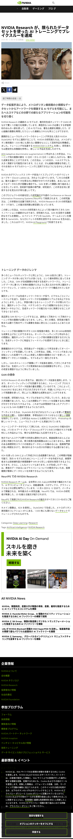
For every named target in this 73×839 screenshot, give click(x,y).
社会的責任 (6, 694)
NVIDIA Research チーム (12, 482)
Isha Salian (30, 39)
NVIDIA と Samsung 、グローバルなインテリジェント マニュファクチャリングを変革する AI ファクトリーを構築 (36, 637)
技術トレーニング (9, 747)
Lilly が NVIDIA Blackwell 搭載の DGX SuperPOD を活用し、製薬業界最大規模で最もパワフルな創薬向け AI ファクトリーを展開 (36, 630)
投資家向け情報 (8, 690)
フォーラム (6, 714)
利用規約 (29, 800)
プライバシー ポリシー (19, 806)
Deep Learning (20, 523)
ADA (3, 154)
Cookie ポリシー (33, 793)
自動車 (25, 8)
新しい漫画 (65, 415)
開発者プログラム (9, 729)
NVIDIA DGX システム (43, 145)
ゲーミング (38, 8)
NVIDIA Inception (9, 738)
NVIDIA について (9, 671)
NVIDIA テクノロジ (10, 680)
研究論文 (37, 195)
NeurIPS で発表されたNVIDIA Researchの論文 (23, 499)
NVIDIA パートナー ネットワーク (16, 733)
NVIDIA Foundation (10, 699)
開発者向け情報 (8, 724)
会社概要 (5, 675)
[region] (36, 801)
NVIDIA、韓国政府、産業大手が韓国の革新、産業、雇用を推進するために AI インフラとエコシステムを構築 (36, 607)
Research (33, 523)
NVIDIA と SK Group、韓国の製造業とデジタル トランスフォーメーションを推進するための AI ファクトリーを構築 (36, 622)
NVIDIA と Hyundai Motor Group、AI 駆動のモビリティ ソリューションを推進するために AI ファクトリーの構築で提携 (36, 615)
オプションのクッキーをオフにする (36, 823)
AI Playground (40, 222)
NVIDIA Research (36, 527)
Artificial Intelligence (17, 527)
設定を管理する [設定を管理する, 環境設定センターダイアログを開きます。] (36, 815)
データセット (61, 510)
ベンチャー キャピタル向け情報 (16, 743)
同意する (36, 832)
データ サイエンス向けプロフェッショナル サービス (25, 752)
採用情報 (5, 719)
